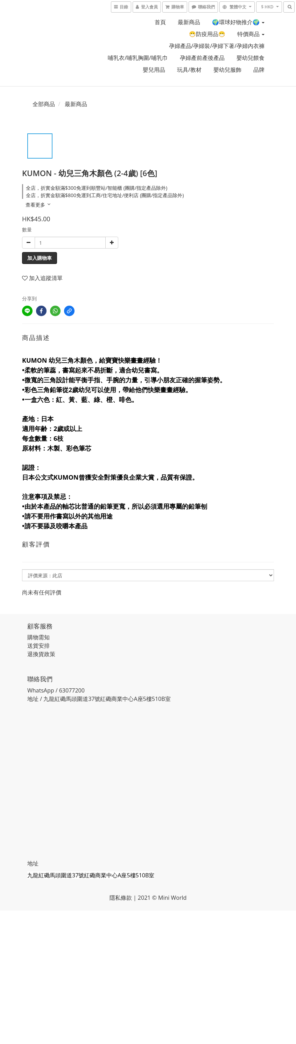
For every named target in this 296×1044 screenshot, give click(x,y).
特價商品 (251, 34)
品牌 (259, 70)
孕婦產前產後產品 (202, 58)
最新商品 (189, 22)
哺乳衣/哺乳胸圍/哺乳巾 (138, 58)
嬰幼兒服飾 (227, 70)
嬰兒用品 (154, 70)
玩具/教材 (189, 70)
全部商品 (44, 104)
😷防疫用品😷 (207, 34)
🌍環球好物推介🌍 (238, 22)
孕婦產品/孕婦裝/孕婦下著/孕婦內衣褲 (217, 46)
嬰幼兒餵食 (251, 58)
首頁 (160, 22)
